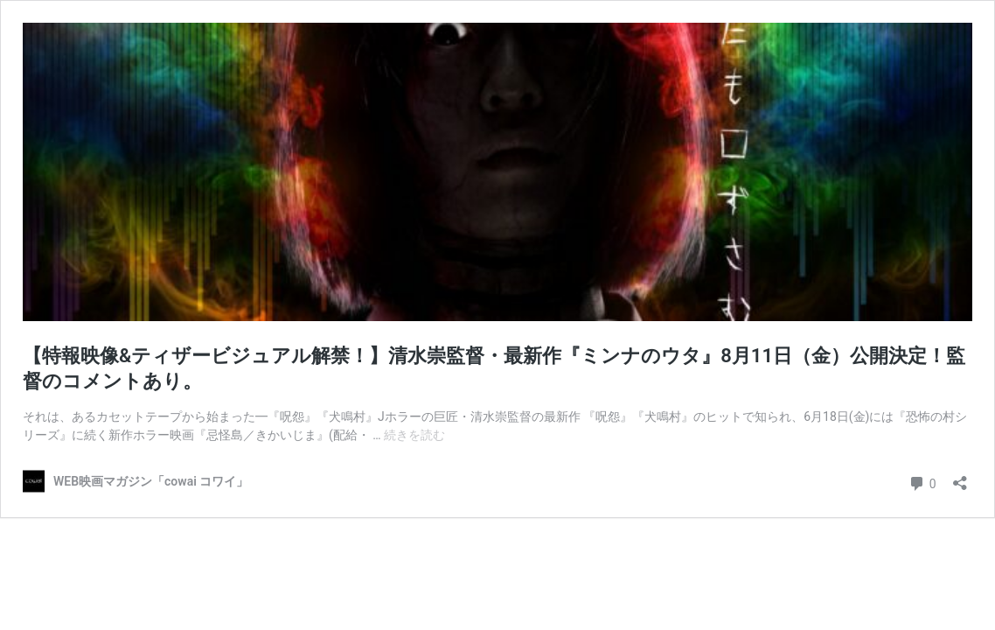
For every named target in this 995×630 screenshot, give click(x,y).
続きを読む (414, 435)
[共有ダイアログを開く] (960, 477)
